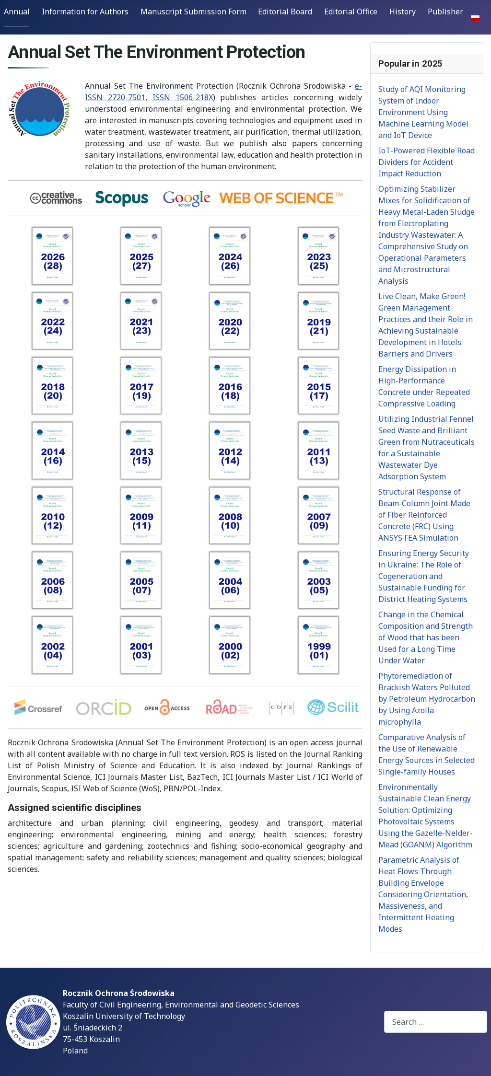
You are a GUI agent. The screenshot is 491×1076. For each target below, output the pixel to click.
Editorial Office (350, 11)
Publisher (445, 11)
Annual (17, 11)
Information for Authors (85, 11)
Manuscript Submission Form (193, 11)
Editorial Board (285, 11)
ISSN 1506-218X (182, 97)
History (402, 11)
